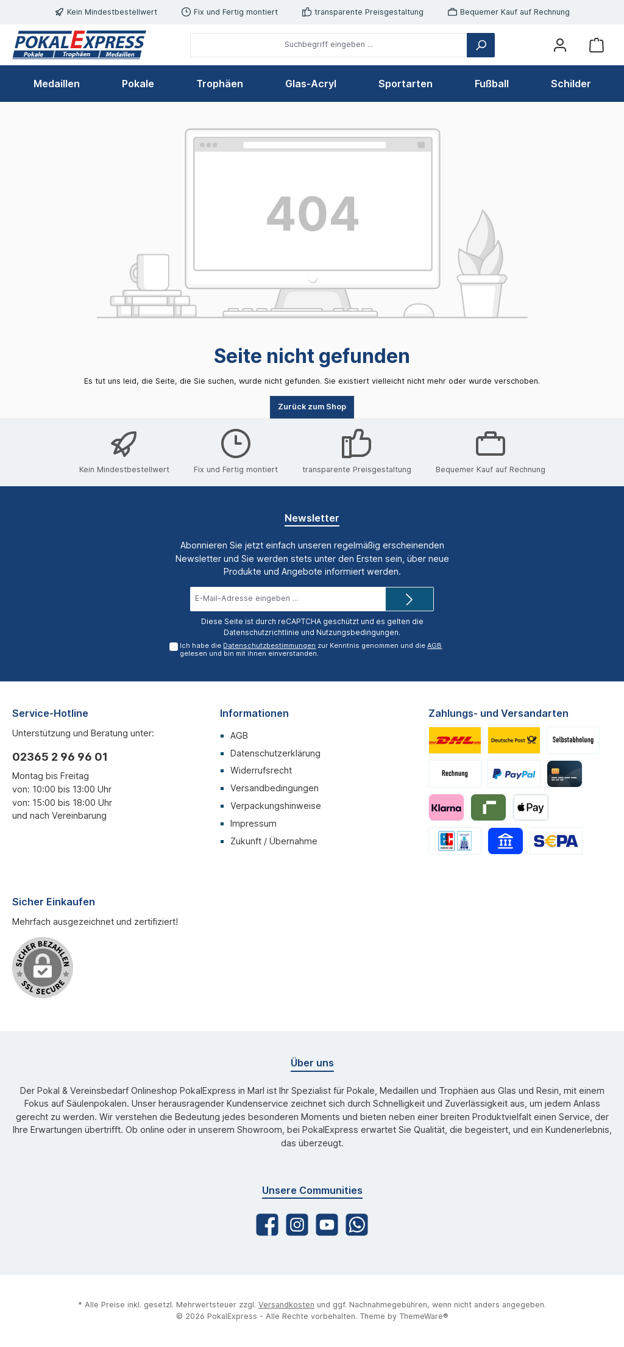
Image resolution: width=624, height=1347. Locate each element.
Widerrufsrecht (261, 770)
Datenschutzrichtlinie (261, 632)
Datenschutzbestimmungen (269, 645)
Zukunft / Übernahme (273, 841)
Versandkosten (286, 1304)
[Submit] (409, 599)
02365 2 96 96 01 (60, 756)
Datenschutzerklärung (275, 753)
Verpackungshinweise (275, 805)
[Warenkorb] (596, 44)
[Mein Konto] (560, 44)
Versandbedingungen (274, 788)
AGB (434, 645)
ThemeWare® (423, 1316)
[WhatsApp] (356, 1224)
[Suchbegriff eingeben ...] (328, 45)
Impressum (253, 823)
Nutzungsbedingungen (357, 632)
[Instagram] (297, 1224)
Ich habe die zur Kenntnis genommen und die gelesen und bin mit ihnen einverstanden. (311, 649)
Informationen (254, 713)
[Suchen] (481, 45)
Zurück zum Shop (312, 406)
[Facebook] (267, 1224)
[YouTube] (327, 1224)
